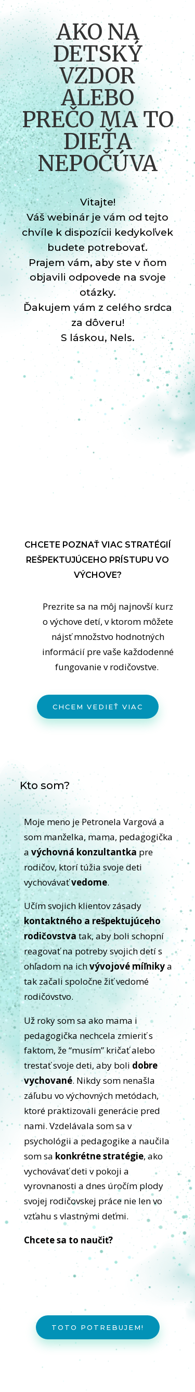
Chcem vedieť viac (98, 707)
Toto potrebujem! (97, 1327)
